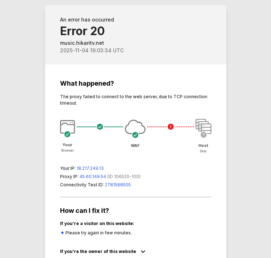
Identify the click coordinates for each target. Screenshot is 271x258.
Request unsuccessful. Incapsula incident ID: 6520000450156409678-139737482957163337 (135, 129)
